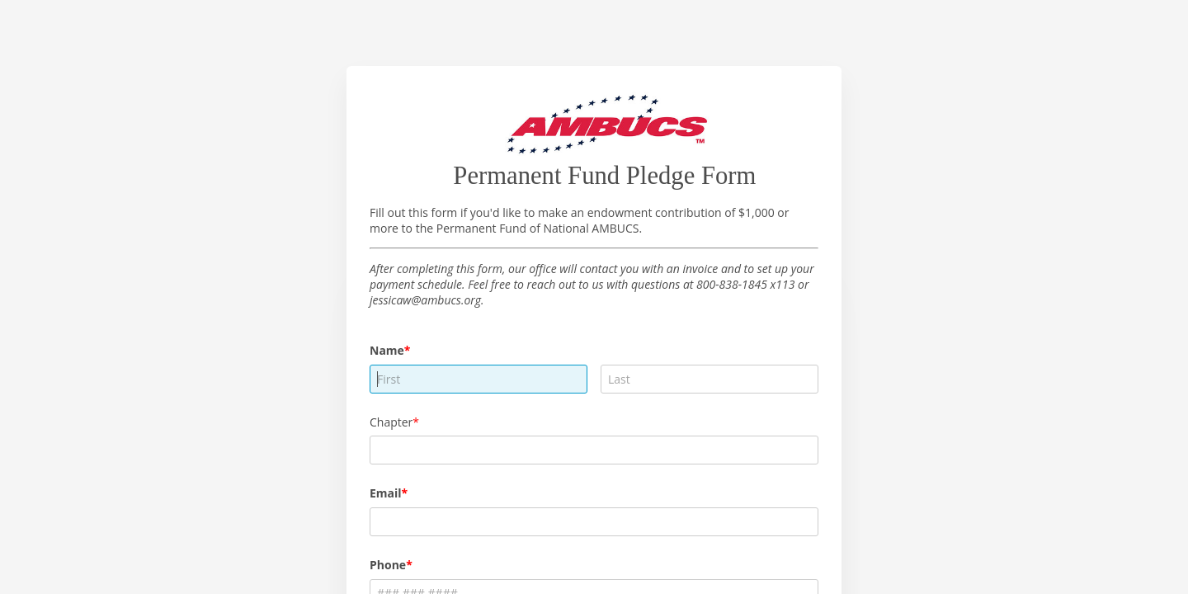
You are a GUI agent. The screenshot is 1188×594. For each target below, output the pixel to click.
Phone (388, 565)
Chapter (391, 422)
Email (386, 493)
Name (387, 350)
